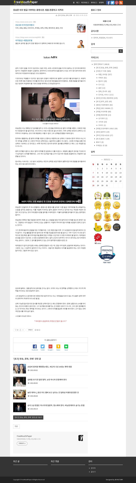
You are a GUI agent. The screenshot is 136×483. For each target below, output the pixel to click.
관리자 (93, 468)
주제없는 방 (101, 146)
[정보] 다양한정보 (104, 105)
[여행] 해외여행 (103, 115)
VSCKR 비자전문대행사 (24, 25)
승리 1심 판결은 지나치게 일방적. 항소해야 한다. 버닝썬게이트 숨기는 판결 (56, 405)
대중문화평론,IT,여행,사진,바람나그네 (28, 439)
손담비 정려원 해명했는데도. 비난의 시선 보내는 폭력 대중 (50, 367)
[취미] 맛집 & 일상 (104, 135)
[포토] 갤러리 (102, 132)
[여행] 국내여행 (103, 112)
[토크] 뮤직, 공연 (104, 102)
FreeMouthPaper (24, 436)
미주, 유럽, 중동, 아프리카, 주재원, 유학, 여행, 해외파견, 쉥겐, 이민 (39, 28)
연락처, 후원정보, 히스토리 (103, 38)
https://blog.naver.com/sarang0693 (28, 37)
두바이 (102, 125)
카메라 (102, 78)
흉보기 (100, 142)
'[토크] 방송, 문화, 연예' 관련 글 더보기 (28, 417)
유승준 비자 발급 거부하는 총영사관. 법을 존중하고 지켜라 (38, 10)
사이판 (102, 122)
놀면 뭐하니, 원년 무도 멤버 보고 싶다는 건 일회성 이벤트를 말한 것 (53, 393)
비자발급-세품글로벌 (23, 40)
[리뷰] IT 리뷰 (103, 71)
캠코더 (102, 81)
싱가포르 (103, 118)
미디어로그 (85, 3)
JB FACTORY (119, 480)
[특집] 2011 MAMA (104, 108)
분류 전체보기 (101, 64)
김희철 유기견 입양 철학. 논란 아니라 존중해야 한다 (47, 380)
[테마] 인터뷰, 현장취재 (107, 98)
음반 (101, 88)
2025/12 (107, 160)
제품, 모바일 (105, 75)
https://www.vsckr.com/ (23, 22)
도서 (101, 85)
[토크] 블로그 (102, 139)
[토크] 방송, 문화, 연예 (65, 15)
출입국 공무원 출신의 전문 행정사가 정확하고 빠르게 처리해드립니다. (40, 43)
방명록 (101, 3)
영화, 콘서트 (104, 91)
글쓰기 (93, 472)
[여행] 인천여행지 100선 (107, 129)
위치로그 (94, 3)
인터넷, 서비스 (105, 95)
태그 (77, 3)
